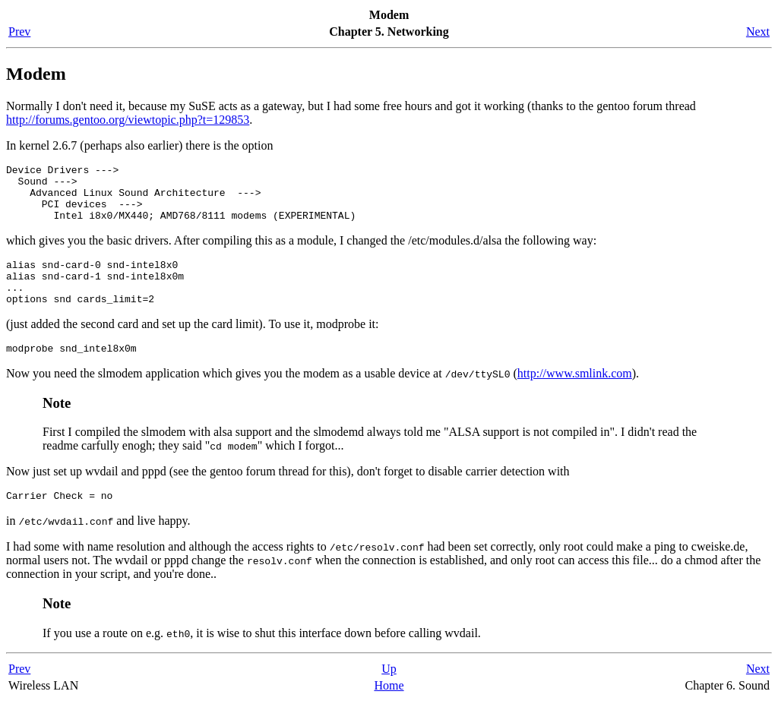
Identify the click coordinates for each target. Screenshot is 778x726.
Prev (19, 31)
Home (388, 710)
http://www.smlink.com (574, 396)
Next (758, 31)
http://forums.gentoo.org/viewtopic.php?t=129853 (127, 119)
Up (389, 693)
